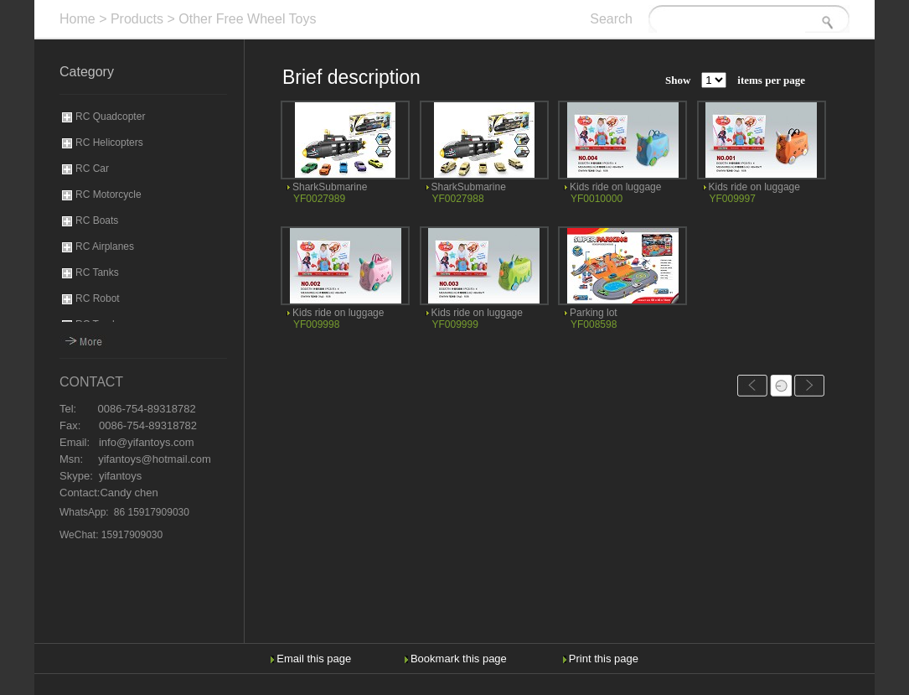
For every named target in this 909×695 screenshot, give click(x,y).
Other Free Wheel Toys (247, 19)
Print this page (603, 658)
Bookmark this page (459, 658)
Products (137, 19)
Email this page (313, 658)
